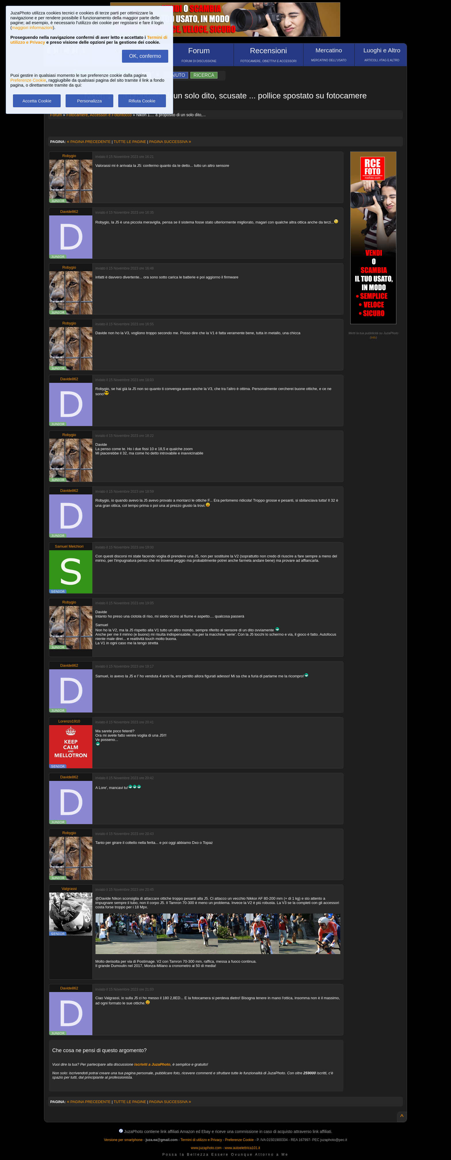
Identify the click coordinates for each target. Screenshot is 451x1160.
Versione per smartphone (123, 1140)
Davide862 (69, 211)
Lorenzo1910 (69, 721)
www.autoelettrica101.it (242, 1148)
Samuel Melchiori (69, 546)
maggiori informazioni (32, 27)
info (373, 337)
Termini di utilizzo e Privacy (201, 1140)
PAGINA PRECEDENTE (88, 141)
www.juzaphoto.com (206, 1148)
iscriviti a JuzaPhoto (152, 1064)
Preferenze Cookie (28, 80)
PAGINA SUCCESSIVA (170, 141)
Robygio (69, 156)
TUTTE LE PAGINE (130, 141)
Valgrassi (69, 888)
